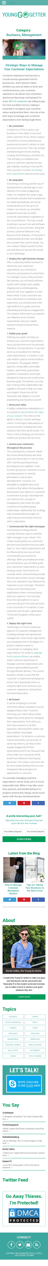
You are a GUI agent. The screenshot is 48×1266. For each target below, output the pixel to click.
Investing (35, 1033)
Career (35, 1017)
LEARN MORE (24, 997)
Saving (13, 1056)
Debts (35, 1022)
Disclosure (20, 1255)
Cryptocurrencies (13, 1022)
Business (13, 35)
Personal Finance (13, 1045)
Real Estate (13, 1050)
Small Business (35, 1045)
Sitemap (30, 1255)
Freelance (13, 1033)
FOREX (35, 1028)
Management (32, 35)
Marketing (35, 1039)
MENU (13, 3)
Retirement (35, 1050)
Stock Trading (35, 1056)
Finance (13, 1028)
